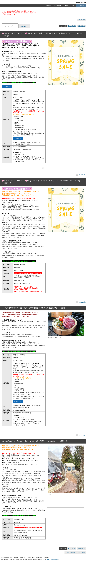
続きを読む (7, 86)
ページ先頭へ (81, 174)
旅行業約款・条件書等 (53, 559)
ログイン (82, 5)
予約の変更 (58, 5)
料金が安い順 (72, 26)
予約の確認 (49, 5)
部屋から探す (24, 26)
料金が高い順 (81, 26)
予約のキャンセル (69, 5)
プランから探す (9, 26)
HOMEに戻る (81, 20)
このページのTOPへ (70, 552)
